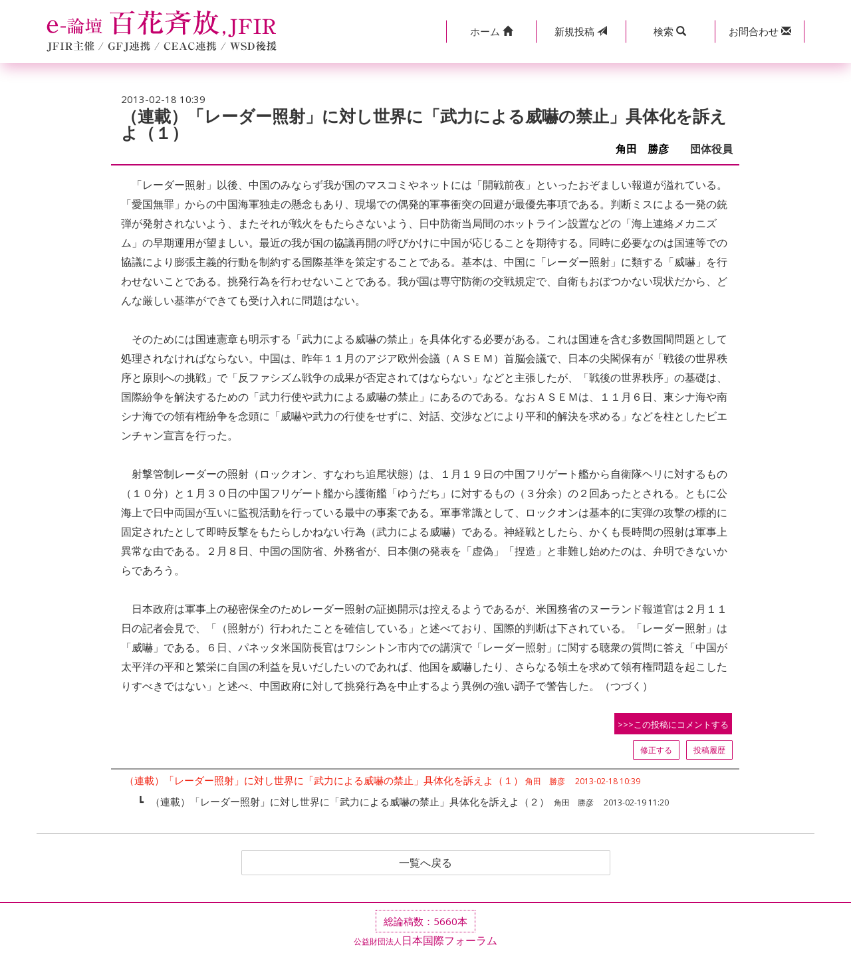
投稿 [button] (580, 31)
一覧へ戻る (425, 862)
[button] (491, 31)
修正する (656, 750)
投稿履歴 (709, 750)
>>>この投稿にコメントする (673, 724)
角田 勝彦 (647, 149)
